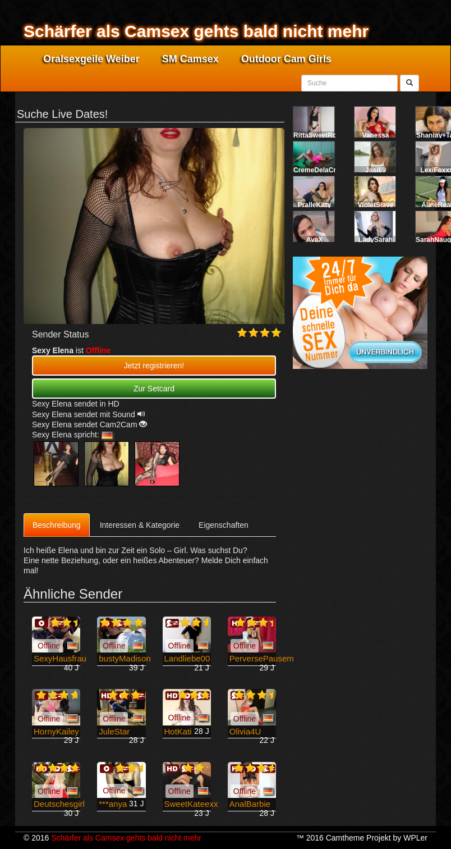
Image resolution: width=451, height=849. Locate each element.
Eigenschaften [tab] (223, 525)
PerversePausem (261, 658)
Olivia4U (245, 731)
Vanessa (375, 135)
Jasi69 (375, 170)
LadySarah (375, 240)
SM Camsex (190, 59)
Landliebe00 (187, 658)
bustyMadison (125, 658)
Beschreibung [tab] (57, 525)
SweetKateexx (191, 804)
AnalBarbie (249, 804)
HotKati (178, 731)
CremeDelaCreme (321, 170)
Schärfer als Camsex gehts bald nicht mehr (196, 31)
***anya (113, 804)
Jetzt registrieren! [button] (154, 365)
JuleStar (114, 731)
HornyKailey (56, 731)
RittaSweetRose (318, 135)
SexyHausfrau (60, 658)
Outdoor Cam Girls (286, 59)
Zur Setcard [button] (154, 388)
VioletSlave (376, 205)
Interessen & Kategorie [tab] (140, 525)
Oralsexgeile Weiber (91, 59)
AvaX (314, 240)
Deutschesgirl (59, 804)
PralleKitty (314, 205)
